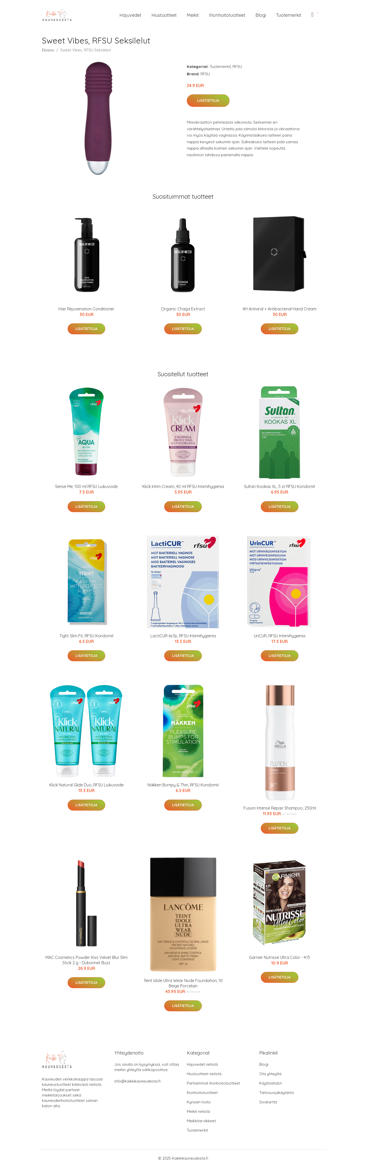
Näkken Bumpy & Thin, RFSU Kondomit (183, 784)
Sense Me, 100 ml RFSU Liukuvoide (86, 486)
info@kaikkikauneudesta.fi (137, 1081)
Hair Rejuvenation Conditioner (86, 308)
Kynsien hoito (199, 1102)
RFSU (237, 66)
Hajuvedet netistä (202, 1064)
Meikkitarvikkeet (201, 1120)
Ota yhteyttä (270, 1073)
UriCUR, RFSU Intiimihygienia (279, 635)
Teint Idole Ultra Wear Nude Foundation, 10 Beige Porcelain (183, 983)
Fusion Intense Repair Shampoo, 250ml (279, 808)
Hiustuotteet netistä (204, 1073)
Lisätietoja (208, 100)
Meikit (193, 15)
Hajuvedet (130, 15)
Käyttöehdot (270, 1083)
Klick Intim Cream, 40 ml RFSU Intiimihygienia (183, 486)
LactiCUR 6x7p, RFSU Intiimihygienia (183, 635)
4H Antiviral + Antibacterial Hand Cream (279, 308)
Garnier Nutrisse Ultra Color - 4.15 (279, 957)
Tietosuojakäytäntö (276, 1092)
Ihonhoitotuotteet (227, 15)
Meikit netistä (198, 1111)
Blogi (260, 15)
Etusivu (48, 50)
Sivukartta (268, 1102)
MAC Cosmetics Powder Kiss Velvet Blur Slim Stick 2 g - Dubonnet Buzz (86, 960)
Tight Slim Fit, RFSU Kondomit (86, 635)
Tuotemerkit (288, 15)
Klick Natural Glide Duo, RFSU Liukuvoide (86, 784)
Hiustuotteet (164, 15)
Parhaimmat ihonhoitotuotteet (213, 1083)
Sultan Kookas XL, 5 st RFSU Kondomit (279, 486)
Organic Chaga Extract (183, 308)
